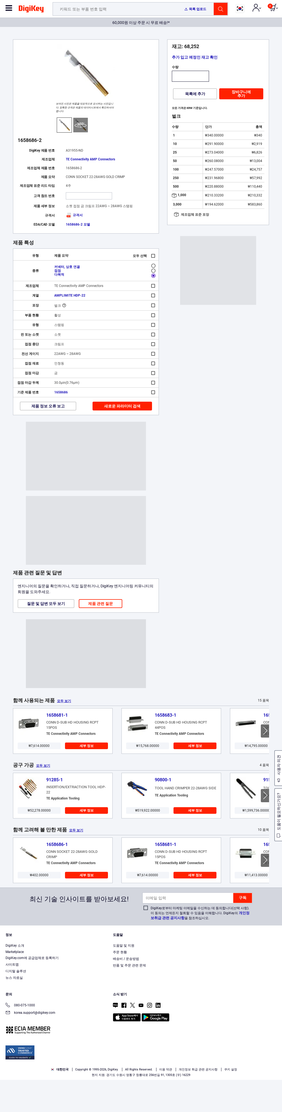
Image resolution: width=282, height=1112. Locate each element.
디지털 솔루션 (16, 1003)
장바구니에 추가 (241, 94)
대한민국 (60, 1101)
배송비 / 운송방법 (126, 991)
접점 (57, 271)
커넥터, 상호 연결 (67, 267)
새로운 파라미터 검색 (122, 406)
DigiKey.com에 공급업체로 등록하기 (32, 990)
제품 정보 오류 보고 (48, 406)
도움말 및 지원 (123, 978)
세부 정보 (87, 746)
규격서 (74, 215)
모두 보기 (64, 701)
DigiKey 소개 (15, 978)
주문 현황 (120, 984)
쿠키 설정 (230, 1101)
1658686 (61, 392)
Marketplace (15, 984)
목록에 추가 (195, 94)
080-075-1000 (20, 1037)
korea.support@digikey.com (30, 1045)
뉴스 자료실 (14, 1010)
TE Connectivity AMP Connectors (90, 159)
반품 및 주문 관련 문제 (129, 997)
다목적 (59, 274)
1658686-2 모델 (78, 224)
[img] (31, 10)
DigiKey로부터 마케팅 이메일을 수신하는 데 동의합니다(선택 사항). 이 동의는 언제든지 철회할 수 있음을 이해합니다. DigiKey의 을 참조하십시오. (200, 945)
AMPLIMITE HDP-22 (69, 295)
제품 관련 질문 (100, 603)
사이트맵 (12, 997)
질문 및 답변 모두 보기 (46, 603)
